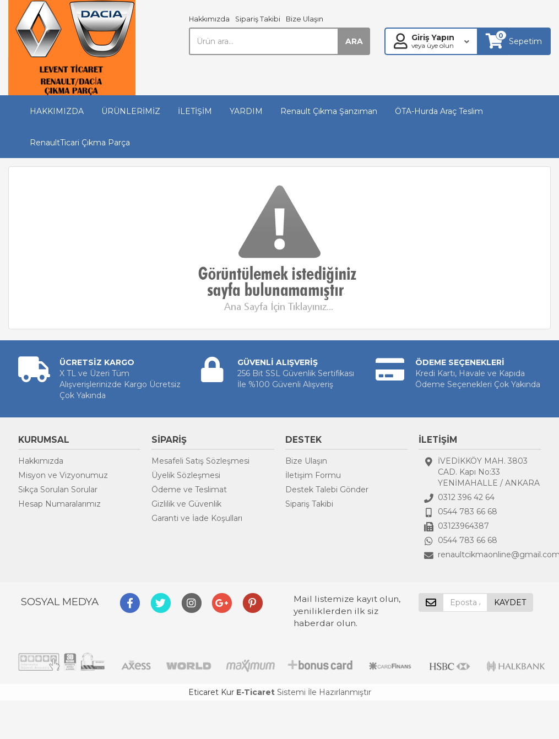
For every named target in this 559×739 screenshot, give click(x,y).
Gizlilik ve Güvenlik (186, 504)
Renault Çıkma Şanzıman (328, 111)
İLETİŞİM (195, 111)
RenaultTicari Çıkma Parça (80, 143)
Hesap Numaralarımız (59, 504)
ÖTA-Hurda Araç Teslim (439, 111)
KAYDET (510, 602)
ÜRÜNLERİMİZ (130, 111)
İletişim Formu (313, 475)
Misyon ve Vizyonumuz (63, 475)
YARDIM (246, 111)
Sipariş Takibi (257, 19)
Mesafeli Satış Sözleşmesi (200, 461)
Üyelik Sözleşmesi (185, 475)
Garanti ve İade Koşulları (196, 518)
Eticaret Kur (211, 692)
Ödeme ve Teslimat (189, 490)
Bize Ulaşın (304, 19)
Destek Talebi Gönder (326, 490)
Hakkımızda (209, 19)
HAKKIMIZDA (57, 111)
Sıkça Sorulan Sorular (57, 490)
